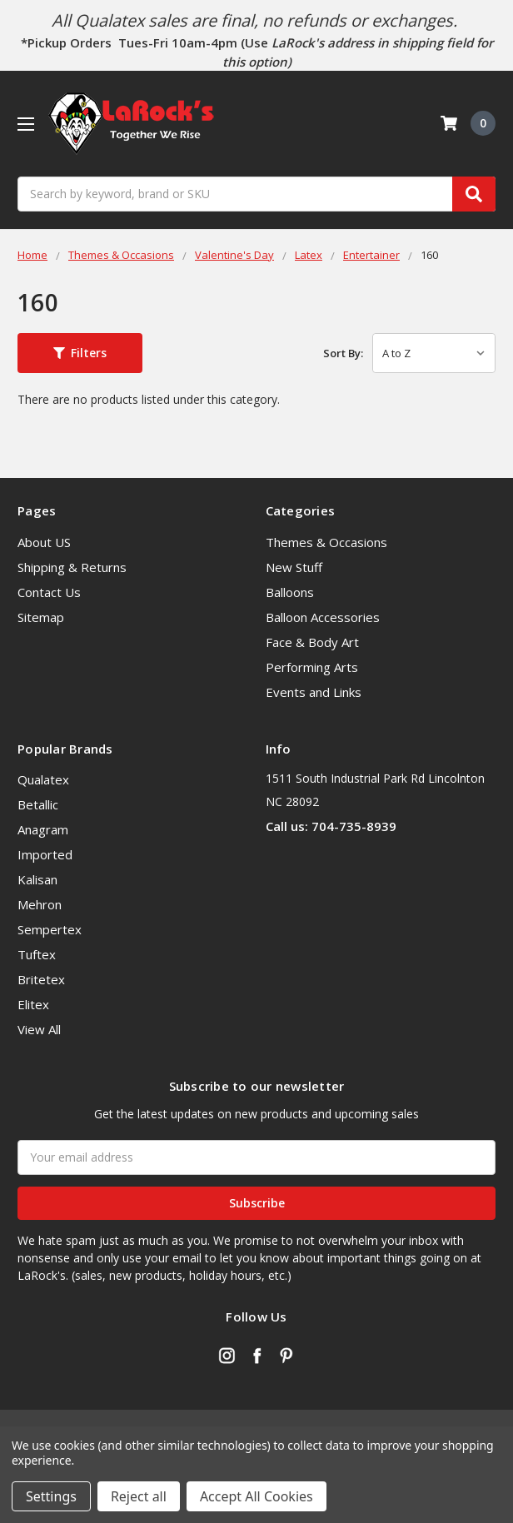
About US (44, 542)
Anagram (42, 829)
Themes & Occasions (326, 542)
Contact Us (49, 592)
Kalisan (37, 879)
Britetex (41, 979)
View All (39, 1029)
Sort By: (343, 353)
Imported (44, 854)
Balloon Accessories (323, 617)
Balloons (290, 592)
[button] (79, 353)
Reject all (139, 1496)
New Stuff (294, 567)
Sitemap (40, 617)
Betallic (37, 804)
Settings (51, 1496)
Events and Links (313, 692)
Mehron (39, 904)
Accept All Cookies (256, 1496)
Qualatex (43, 779)
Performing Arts (312, 667)
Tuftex (36, 954)
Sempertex (49, 929)
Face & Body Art (312, 642)
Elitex (33, 1004)
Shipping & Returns (72, 567)
